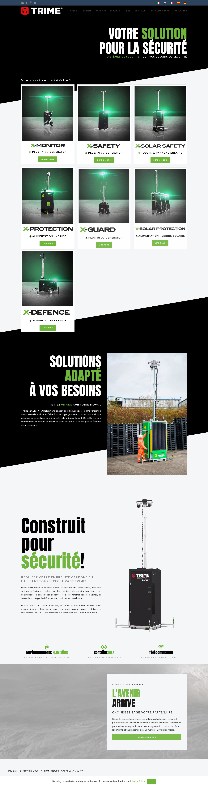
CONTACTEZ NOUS (160, 11)
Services (115, 11)
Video (127, 11)
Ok (151, 781)
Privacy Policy (137, 781)
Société (87, 11)
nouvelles (141, 11)
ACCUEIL (74, 11)
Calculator (180, 11)
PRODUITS (101, 11)
